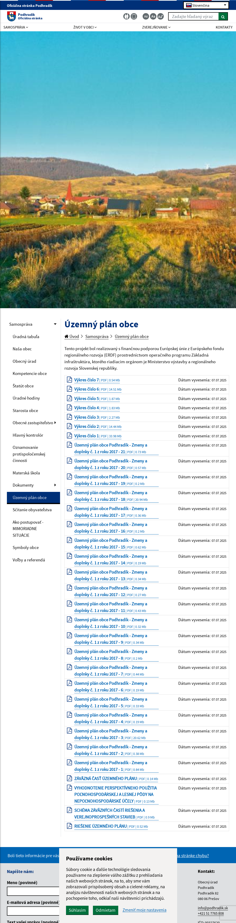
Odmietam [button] (105, 910)
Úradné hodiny (26, 398)
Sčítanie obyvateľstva (32, 509)
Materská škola (26, 473)
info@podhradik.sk (213, 908)
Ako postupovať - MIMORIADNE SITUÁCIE (28, 528)
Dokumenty (23, 485)
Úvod (71, 336)
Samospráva (20, 324)
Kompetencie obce (30, 373)
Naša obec (22, 348)
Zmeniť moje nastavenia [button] (145, 910)
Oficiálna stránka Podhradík (31, 5)
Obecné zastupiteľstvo (33, 422)
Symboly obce (26, 547)
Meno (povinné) (22, 882)
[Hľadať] (223, 16)
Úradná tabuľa (26, 336)
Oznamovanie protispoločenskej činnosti (29, 453)
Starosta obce (25, 410)
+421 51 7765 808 (211, 913)
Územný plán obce (29, 497)
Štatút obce (23, 386)
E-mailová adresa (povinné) (33, 902)
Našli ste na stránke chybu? (184, 855)
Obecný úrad (24, 361)
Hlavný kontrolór (28, 435)
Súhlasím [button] (77, 910)
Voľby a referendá (29, 560)
